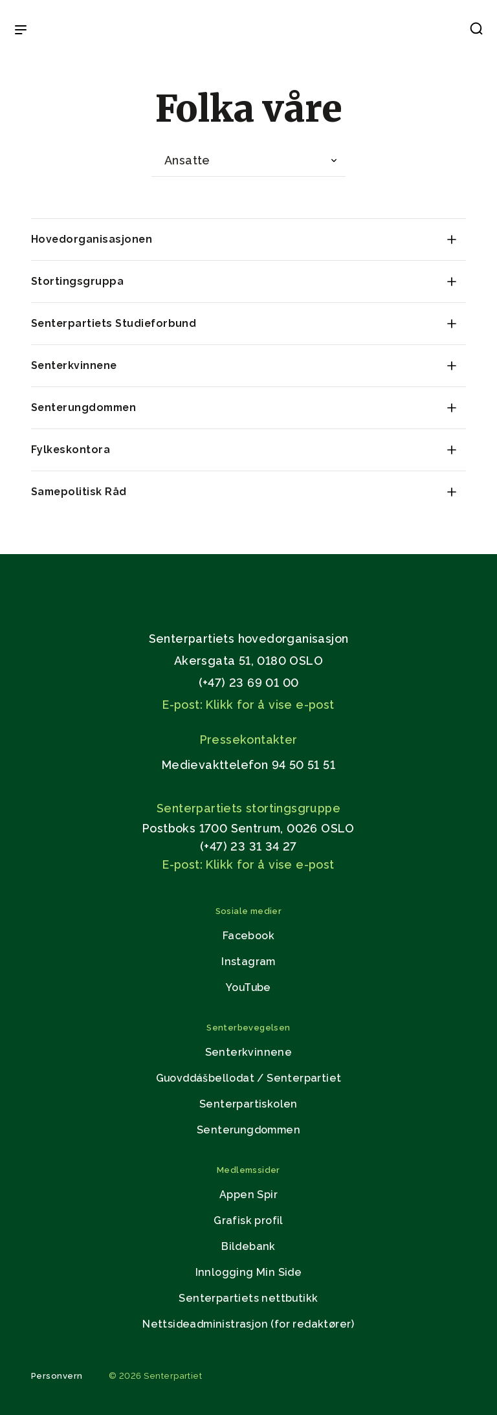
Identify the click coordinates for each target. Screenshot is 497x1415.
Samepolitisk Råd (79, 491)
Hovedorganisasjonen (91, 239)
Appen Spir (248, 1194)
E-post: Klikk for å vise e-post (248, 704)
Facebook (248, 936)
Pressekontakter (249, 739)
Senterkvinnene (74, 365)
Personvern (57, 1376)
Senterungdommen (83, 407)
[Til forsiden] (248, 30)
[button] (476, 31)
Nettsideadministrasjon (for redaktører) (248, 1324)
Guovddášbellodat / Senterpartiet (249, 1078)
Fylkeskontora (70, 449)
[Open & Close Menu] (20, 31)
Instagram (248, 961)
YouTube (248, 987)
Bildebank (248, 1246)
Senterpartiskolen (248, 1104)
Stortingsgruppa (77, 281)
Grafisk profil (248, 1220)
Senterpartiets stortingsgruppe (248, 808)
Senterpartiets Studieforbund (113, 323)
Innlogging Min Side (248, 1272)
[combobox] (248, 161)
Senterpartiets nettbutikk (248, 1298)
